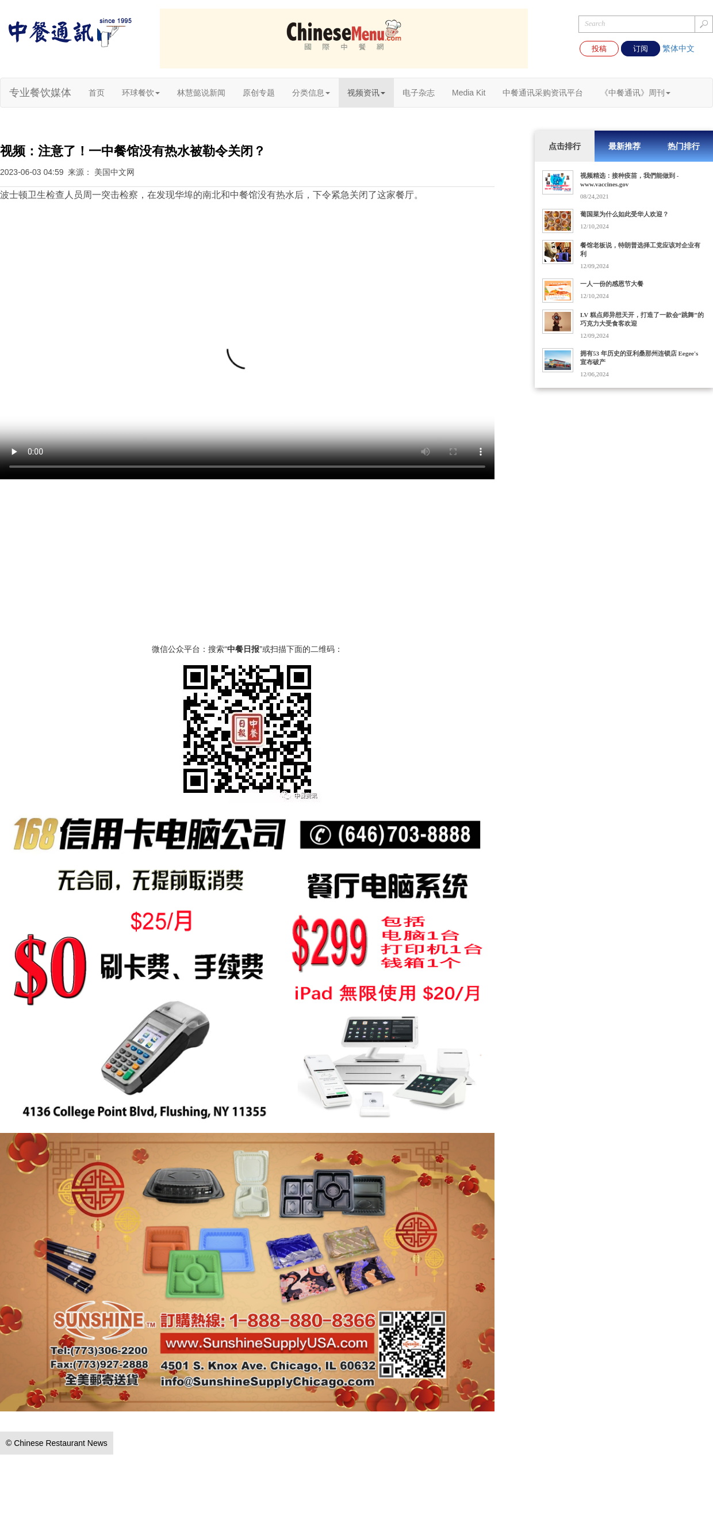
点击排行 (565, 146)
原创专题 (259, 92)
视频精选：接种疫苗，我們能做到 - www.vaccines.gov (629, 180)
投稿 (599, 48)
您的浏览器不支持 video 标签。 (247, 355)
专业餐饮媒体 (40, 92)
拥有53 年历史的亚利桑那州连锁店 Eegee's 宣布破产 (639, 357)
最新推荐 (624, 146)
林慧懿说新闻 (201, 92)
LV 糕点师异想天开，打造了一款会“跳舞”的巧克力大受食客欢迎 (642, 319)
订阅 (640, 48)
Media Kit (468, 92)
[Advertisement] (247, 562)
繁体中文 (678, 48)
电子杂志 (418, 92)
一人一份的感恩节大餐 (611, 283)
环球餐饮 (141, 92)
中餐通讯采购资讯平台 (543, 92)
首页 (97, 92)
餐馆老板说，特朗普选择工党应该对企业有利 (640, 249)
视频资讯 (366, 92)
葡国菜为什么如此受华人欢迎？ (624, 214)
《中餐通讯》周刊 (635, 92)
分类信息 (311, 92)
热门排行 (684, 146)
